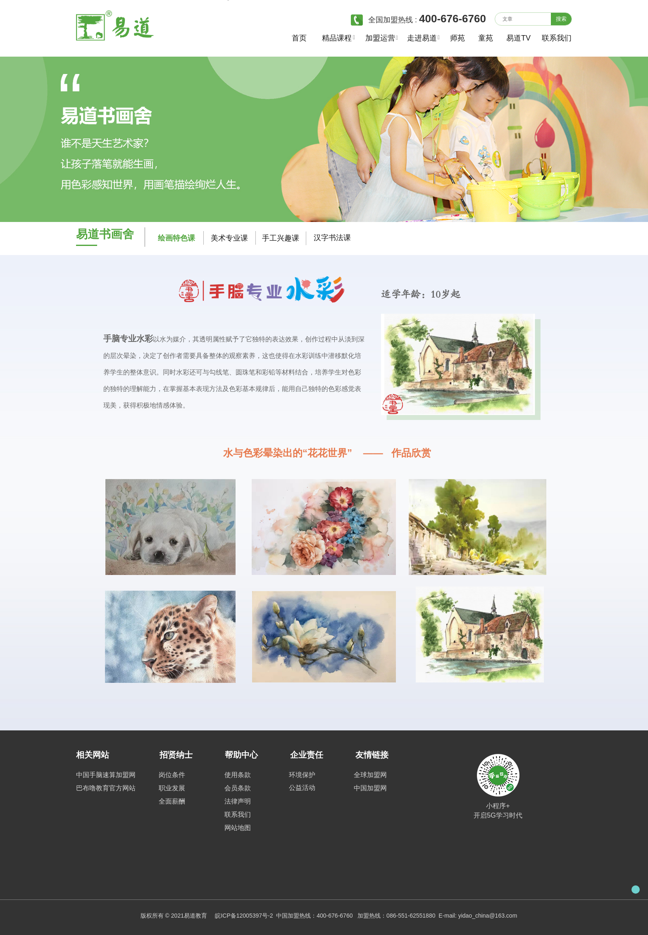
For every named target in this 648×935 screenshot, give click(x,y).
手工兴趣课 (280, 238)
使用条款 (237, 774)
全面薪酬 (172, 801)
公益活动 (302, 787)
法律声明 (237, 801)
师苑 (457, 38)
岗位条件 (172, 774)
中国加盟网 (370, 788)
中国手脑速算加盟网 (106, 774)
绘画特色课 (176, 238)
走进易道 (421, 38)
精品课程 (336, 38)
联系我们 (553, 38)
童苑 (485, 38)
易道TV (517, 38)
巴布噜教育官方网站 (106, 788)
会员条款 (237, 788)
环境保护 (302, 774)
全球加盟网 (370, 774)
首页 (299, 38)
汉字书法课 (332, 238)
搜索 (561, 19)
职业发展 (172, 788)
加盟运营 (380, 38)
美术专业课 (229, 238)
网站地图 (237, 827)
